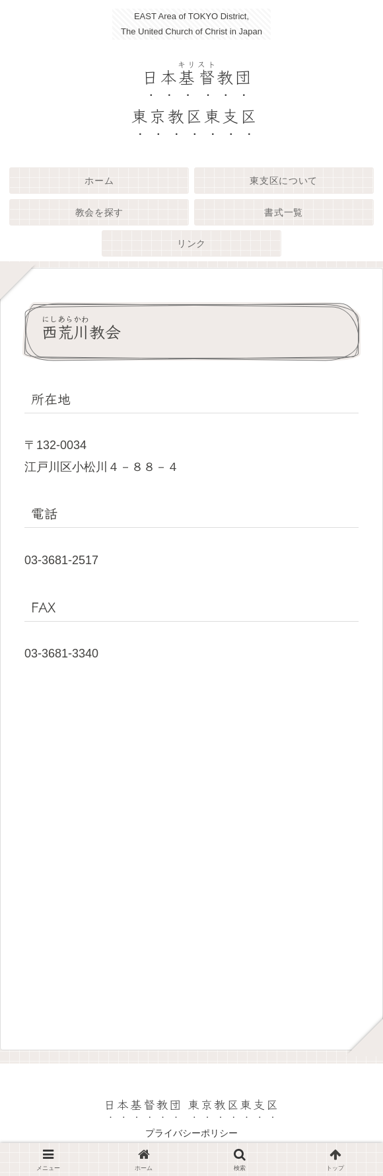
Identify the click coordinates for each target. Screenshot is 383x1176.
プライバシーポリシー (191, 1133)
